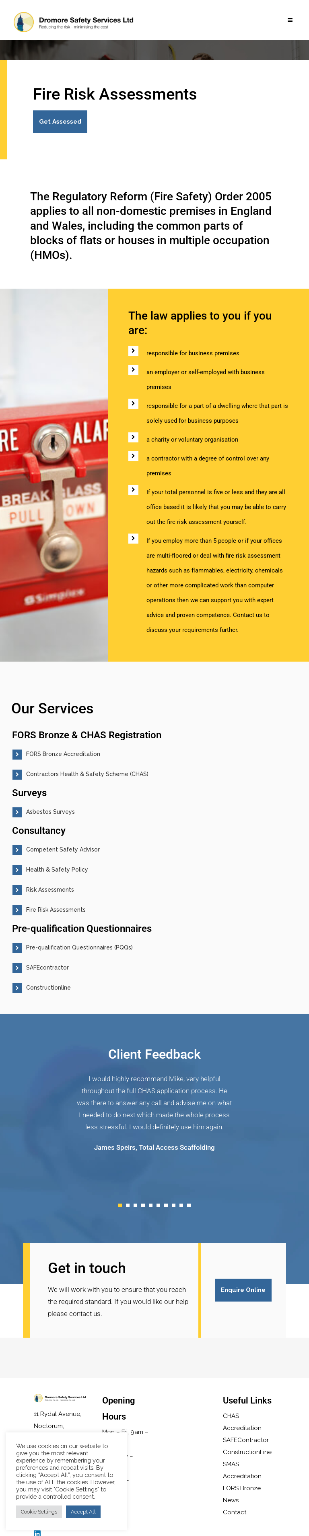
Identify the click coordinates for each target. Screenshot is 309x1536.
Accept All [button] (83, 1512)
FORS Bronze (242, 1488)
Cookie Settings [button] (39, 1512)
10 (189, 1205)
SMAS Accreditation (242, 1470)
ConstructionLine (247, 1452)
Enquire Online (242, 1290)
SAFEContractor (246, 1440)
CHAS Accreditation (242, 1422)
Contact (234, 1512)
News (231, 1500)
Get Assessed (60, 121)
